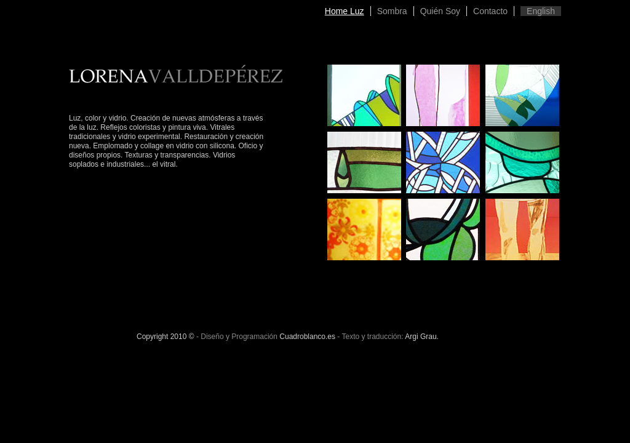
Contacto (490, 11)
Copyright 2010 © (165, 336)
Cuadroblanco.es (307, 336)
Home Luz (344, 11)
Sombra (392, 11)
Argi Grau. (422, 336)
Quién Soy (440, 11)
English (541, 11)
